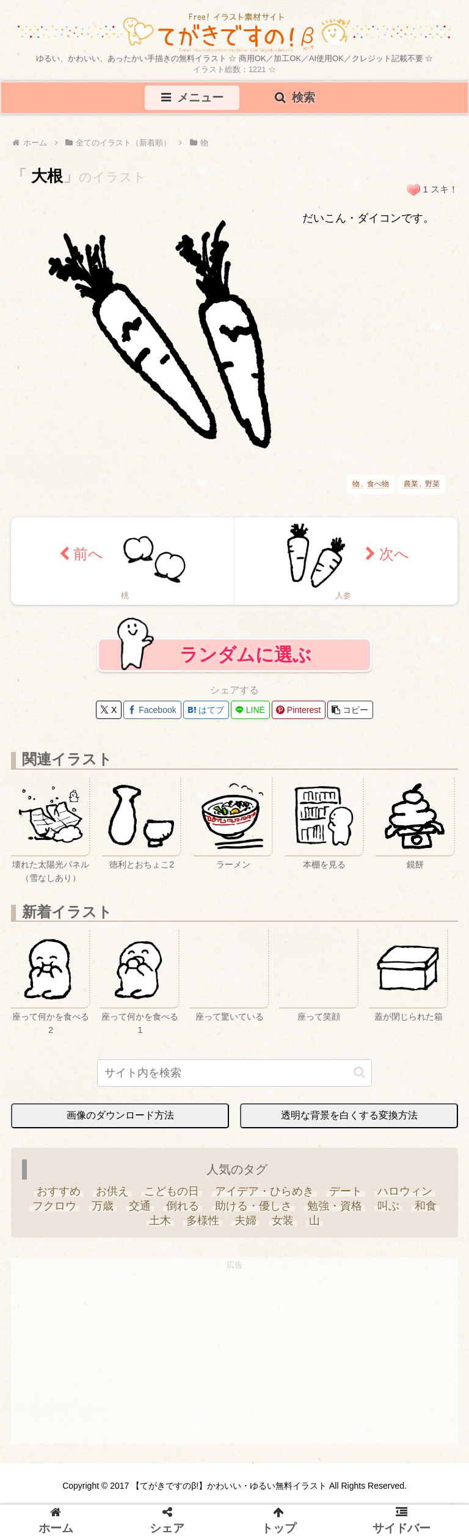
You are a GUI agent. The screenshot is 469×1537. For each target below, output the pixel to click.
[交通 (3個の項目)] (140, 1209)
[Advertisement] (234, 1361)
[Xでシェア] (109, 713)
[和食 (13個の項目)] (426, 1209)
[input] (234, 1076)
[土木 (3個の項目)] (160, 1224)
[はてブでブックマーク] (206, 713)
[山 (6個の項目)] (314, 1224)
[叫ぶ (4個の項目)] (388, 1209)
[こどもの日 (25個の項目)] (172, 1195)
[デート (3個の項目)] (345, 1195)
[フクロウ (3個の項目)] (54, 1209)
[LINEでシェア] (250, 713)
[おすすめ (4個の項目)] (58, 1195)
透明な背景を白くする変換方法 (349, 1119)
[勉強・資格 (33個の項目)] (334, 1209)
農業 (411, 485)
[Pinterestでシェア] (298, 713)
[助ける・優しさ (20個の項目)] (253, 1209)
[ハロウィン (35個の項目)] (404, 1195)
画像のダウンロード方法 (120, 1119)
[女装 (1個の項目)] (283, 1224)
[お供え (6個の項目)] (112, 1195)
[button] (350, 713)
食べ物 (378, 485)
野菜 (432, 485)
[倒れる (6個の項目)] (183, 1209)
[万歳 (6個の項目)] (102, 1209)
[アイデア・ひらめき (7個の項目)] (264, 1195)
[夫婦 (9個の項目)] (245, 1224)
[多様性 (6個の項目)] (202, 1224)
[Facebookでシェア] (152, 713)
